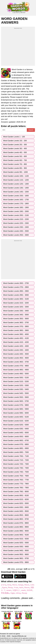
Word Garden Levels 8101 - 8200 (16, 499)
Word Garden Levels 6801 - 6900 (16, 448)
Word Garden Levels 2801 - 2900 (16, 291)
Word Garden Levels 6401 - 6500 (16, 433)
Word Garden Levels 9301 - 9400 (16, 547)
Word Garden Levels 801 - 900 (15, 168)
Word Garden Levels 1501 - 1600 (16, 196)
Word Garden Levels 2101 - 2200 (16, 219)
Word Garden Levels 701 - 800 (15, 164)
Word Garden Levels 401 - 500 (15, 152)
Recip (10, 587)
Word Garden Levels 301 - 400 (15, 148)
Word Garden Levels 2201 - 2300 (16, 223)
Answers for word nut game (10, 634)
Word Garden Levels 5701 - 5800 (16, 405)
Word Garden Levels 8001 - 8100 (16, 495)
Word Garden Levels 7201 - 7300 (16, 464)
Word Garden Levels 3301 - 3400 (16, 311)
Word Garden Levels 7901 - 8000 (16, 492)
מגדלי (16, 587)
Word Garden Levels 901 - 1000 (15, 172)
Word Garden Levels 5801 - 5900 (16, 409)
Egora (4, 587)
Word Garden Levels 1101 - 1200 (16, 180)
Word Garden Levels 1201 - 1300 (16, 184)
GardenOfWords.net (19, 636)
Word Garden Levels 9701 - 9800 (16, 562)
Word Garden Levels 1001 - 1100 (16, 176)
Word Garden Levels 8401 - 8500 (16, 511)
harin (21, 587)
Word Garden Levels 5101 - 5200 (16, 381)
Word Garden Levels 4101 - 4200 (16, 342)
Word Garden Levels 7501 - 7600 (16, 476)
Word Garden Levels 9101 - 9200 (16, 539)
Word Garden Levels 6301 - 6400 (16, 429)
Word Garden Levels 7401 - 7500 (16, 472)
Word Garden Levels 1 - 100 (14, 137)
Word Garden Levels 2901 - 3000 (16, 295)
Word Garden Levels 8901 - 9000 (16, 531)
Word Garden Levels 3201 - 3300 (16, 307)
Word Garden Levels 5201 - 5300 (16, 385)
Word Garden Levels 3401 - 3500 (16, 315)
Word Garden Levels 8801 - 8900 (16, 527)
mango (20, 585)
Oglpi (12, 593)
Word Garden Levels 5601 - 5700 (16, 401)
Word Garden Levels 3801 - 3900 (16, 330)
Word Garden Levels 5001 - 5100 (16, 378)
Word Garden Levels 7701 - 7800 (16, 484)
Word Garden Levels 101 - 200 (15, 141)
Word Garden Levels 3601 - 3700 (16, 322)
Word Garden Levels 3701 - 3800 (16, 326)
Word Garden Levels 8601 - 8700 (16, 519)
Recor (26, 585)
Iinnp (9, 585)
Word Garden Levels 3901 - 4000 (16, 334)
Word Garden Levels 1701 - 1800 (16, 204)
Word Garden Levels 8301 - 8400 (16, 507)
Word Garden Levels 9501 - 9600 (16, 554)
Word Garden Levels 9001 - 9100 (16, 535)
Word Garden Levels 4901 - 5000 (16, 374)
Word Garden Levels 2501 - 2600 (16, 235)
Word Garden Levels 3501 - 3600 (16, 319)
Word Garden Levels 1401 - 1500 (16, 192)
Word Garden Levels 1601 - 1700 (16, 200)
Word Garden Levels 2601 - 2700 (16, 283)
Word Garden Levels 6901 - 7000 (16, 452)
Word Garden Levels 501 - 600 (15, 156)
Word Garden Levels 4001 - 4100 (16, 338)
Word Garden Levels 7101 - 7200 (16, 460)
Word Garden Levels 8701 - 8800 (16, 523)
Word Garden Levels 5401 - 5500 (16, 393)
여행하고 (16, 590)
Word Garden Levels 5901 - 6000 (16, 413)
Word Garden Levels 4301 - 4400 (16, 350)
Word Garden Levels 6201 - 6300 (16, 425)
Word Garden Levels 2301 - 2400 (16, 227)
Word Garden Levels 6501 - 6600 (16, 436)
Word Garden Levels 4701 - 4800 (16, 366)
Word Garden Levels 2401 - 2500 (16, 231)
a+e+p (3, 585)
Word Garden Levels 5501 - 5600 (16, 397)
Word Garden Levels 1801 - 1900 (16, 207)
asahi (23, 590)
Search (30, 130)
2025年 (30, 590)
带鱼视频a (5, 593)
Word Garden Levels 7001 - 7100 (16, 456)
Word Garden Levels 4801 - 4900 (16, 370)
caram (8, 590)
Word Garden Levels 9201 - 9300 (16, 543)
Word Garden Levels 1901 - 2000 (16, 211)
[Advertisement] (18, 47)
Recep (24, 593)
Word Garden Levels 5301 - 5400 (16, 389)
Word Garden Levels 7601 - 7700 (16, 480)
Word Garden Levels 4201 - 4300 (16, 346)
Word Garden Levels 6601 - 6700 (16, 440)
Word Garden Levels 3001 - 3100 (16, 299)
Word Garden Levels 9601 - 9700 (16, 558)
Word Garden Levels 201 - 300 (15, 145)
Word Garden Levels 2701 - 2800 (16, 287)
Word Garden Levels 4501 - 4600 (16, 358)
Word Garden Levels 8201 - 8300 (16, 503)
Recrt (14, 585)
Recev (26, 587)
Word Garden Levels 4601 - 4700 (16, 362)
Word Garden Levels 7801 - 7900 (16, 488)
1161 (32, 585)
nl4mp (18, 593)
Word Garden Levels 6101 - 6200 (16, 421)
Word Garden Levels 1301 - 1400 (16, 188)
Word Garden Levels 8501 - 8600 (16, 515)
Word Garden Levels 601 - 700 (15, 160)
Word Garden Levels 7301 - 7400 (16, 468)
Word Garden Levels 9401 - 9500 (16, 550)
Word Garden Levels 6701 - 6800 (16, 444)
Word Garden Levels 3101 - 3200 (16, 303)
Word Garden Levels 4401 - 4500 (16, 354)
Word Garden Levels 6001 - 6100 (16, 417)
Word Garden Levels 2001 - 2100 (16, 215)
